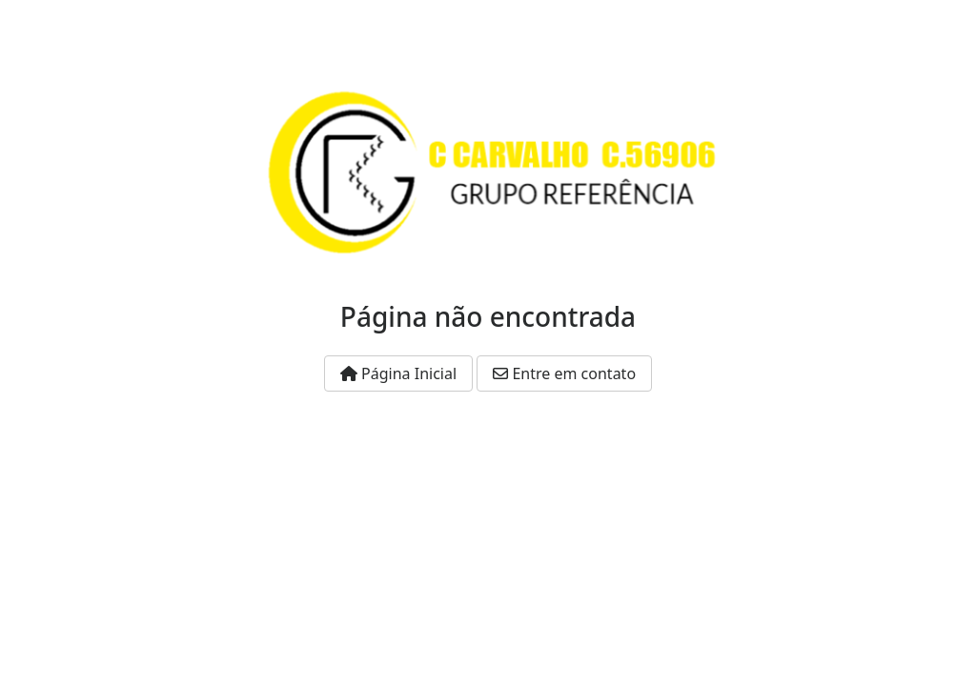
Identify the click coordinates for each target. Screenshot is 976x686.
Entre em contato (564, 373)
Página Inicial (398, 373)
